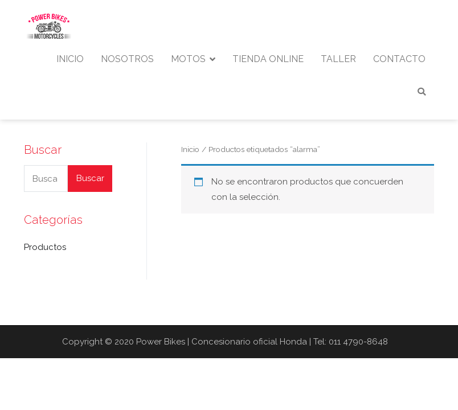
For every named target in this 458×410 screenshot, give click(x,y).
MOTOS (188, 59)
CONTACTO (399, 59)
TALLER (338, 59)
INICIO (70, 59)
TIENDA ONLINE (268, 59)
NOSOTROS (127, 59)
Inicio (190, 149)
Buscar (90, 178)
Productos (45, 247)
